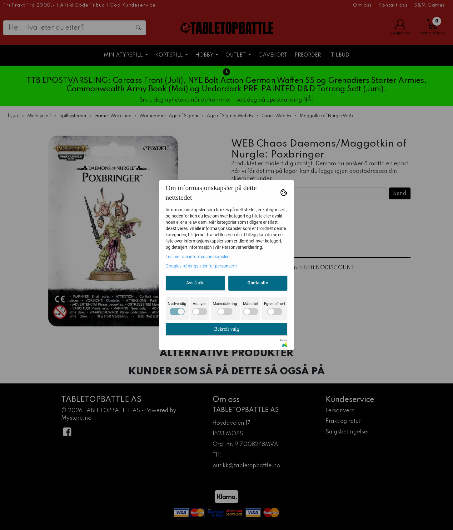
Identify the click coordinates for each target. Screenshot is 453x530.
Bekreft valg (226, 329)
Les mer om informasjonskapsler (197, 256)
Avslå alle (195, 282)
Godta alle (257, 282)
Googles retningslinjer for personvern (201, 265)
